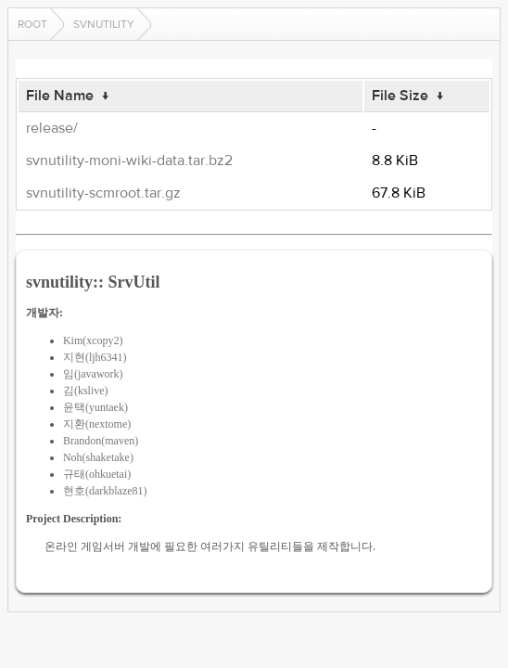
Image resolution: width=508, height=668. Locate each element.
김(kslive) (85, 390)
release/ (52, 128)
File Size (400, 95)
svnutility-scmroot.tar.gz (103, 193)
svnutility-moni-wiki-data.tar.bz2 (129, 160)
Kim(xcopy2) (93, 340)
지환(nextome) (97, 424)
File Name (60, 95)
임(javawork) (93, 373)
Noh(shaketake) (98, 457)
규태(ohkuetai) (97, 474)
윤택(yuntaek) (95, 407)
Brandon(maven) (100, 440)
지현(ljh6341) (95, 357)
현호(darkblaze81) (105, 490)
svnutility (103, 24)
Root (32, 24)
